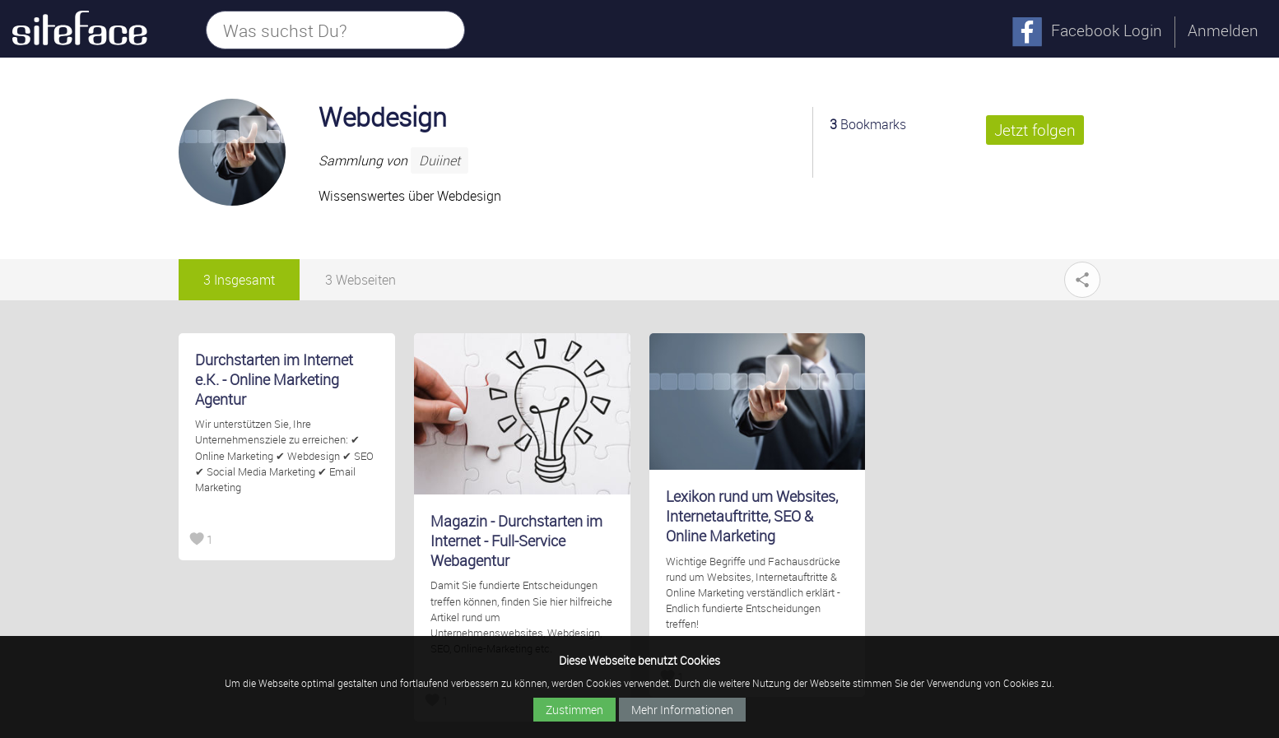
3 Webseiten (360, 280)
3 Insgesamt (239, 280)
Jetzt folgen (1035, 130)
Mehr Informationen (682, 709)
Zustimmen (574, 709)
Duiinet (439, 160)
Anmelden (1223, 30)
